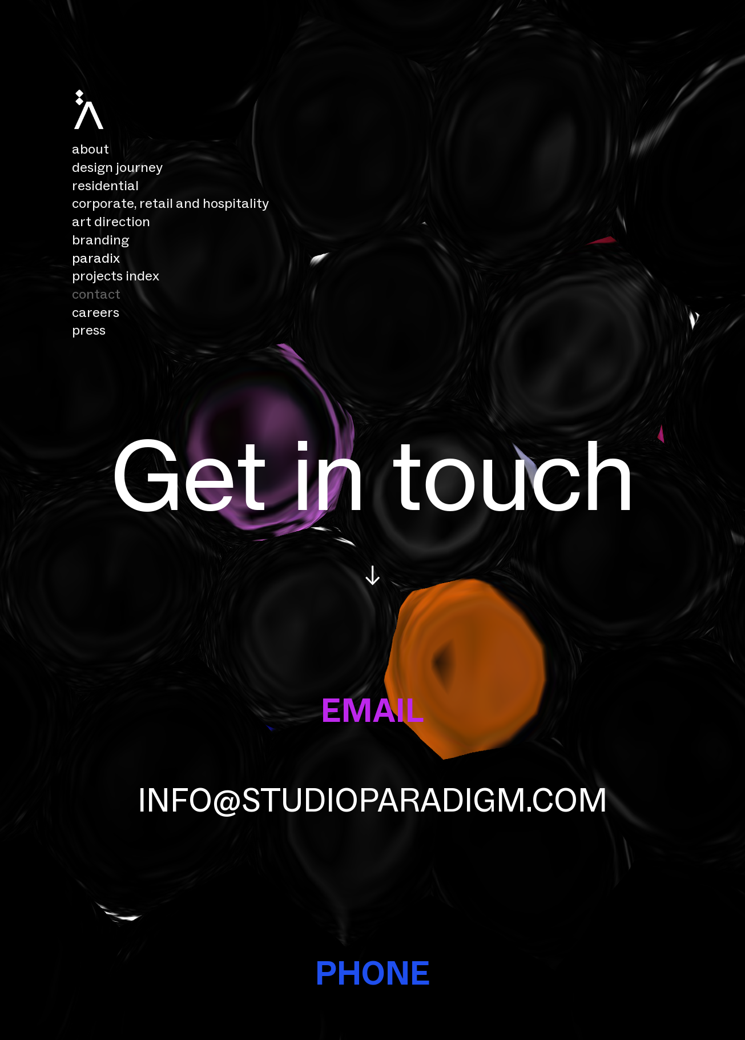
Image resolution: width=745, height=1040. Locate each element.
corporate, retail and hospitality (172, 203)
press (89, 330)
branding (100, 239)
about (90, 149)
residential (107, 185)
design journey (117, 167)
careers (95, 312)
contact (96, 294)
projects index (115, 275)
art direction (111, 221)
